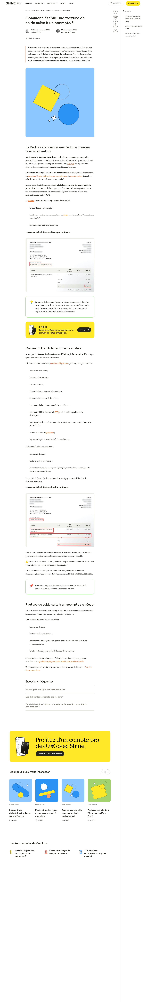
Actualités (28, 3)
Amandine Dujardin (70, 32)
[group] (20, 780)
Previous (6, 800)
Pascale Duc (37, 32)
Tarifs (71, 3)
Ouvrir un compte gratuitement (50, 754)
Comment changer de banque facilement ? (59, 852)
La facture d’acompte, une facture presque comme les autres (132, 19)
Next (114, 800)
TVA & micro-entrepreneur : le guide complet (95, 853)
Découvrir (133, 3)
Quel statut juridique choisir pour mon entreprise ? (24, 853)
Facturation (14, 805)
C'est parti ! (84, 330)
